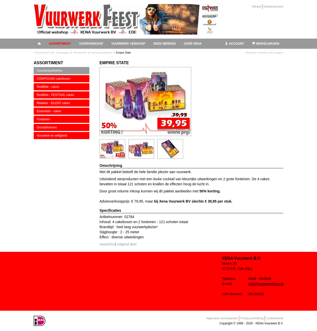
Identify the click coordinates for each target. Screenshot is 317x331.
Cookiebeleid (274, 318)
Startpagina (62, 52)
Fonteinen (43, 119)
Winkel (256, 6)
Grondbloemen (47, 127)
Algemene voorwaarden (222, 318)
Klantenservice (273, 6)
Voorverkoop (91, 43)
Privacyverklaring (251, 318)
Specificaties (110, 210)
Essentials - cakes (49, 111)
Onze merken (164, 43)
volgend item (126, 244)
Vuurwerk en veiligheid (52, 135)
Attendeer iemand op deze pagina (264, 52)
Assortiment (60, 43)
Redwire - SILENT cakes (53, 103)
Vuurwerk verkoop (128, 43)
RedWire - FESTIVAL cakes (55, 95)
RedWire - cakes (48, 87)
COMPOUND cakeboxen (53, 78)
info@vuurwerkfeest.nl (265, 284)
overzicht (107, 244)
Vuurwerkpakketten (101, 52)
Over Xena (193, 43)
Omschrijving (111, 165)
